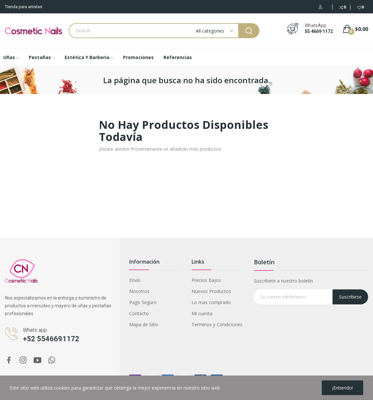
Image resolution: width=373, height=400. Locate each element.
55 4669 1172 (319, 31)
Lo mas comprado (211, 302)
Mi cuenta (202, 313)
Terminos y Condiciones (217, 324)
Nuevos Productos (211, 291)
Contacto (139, 313)
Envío (135, 280)
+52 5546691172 (51, 339)
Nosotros (139, 291)
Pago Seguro (143, 302)
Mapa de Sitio (143, 324)
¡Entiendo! (342, 388)
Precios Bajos (206, 280)
